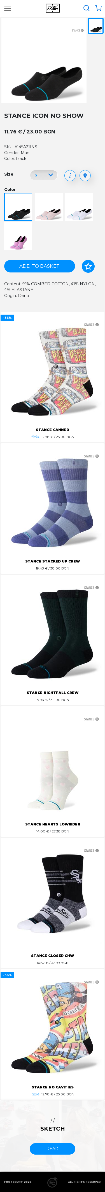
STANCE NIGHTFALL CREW (52, 693)
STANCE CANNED (52, 430)
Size (8, 174)
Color (10, 189)
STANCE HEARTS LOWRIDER (52, 824)
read (52, 1148)
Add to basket (39, 266)
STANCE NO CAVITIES (53, 1087)
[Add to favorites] (88, 266)
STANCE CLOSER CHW (52, 956)
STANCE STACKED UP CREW (52, 561)
